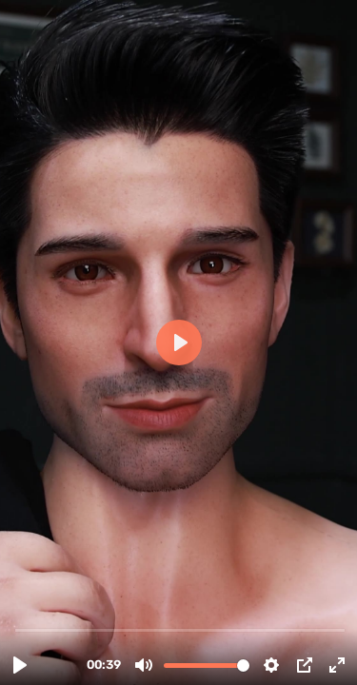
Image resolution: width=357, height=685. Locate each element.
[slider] (180, 629)
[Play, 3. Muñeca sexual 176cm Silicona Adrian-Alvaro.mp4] (20, 665)
